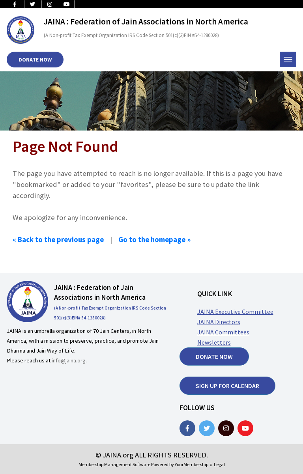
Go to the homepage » (154, 239)
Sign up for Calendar (227, 386)
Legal (219, 464)
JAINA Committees (223, 332)
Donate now (214, 356)
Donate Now (35, 59)
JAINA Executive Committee (235, 311)
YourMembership (191, 464)
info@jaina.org (69, 360)
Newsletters (214, 342)
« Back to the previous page (58, 239)
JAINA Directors (218, 322)
